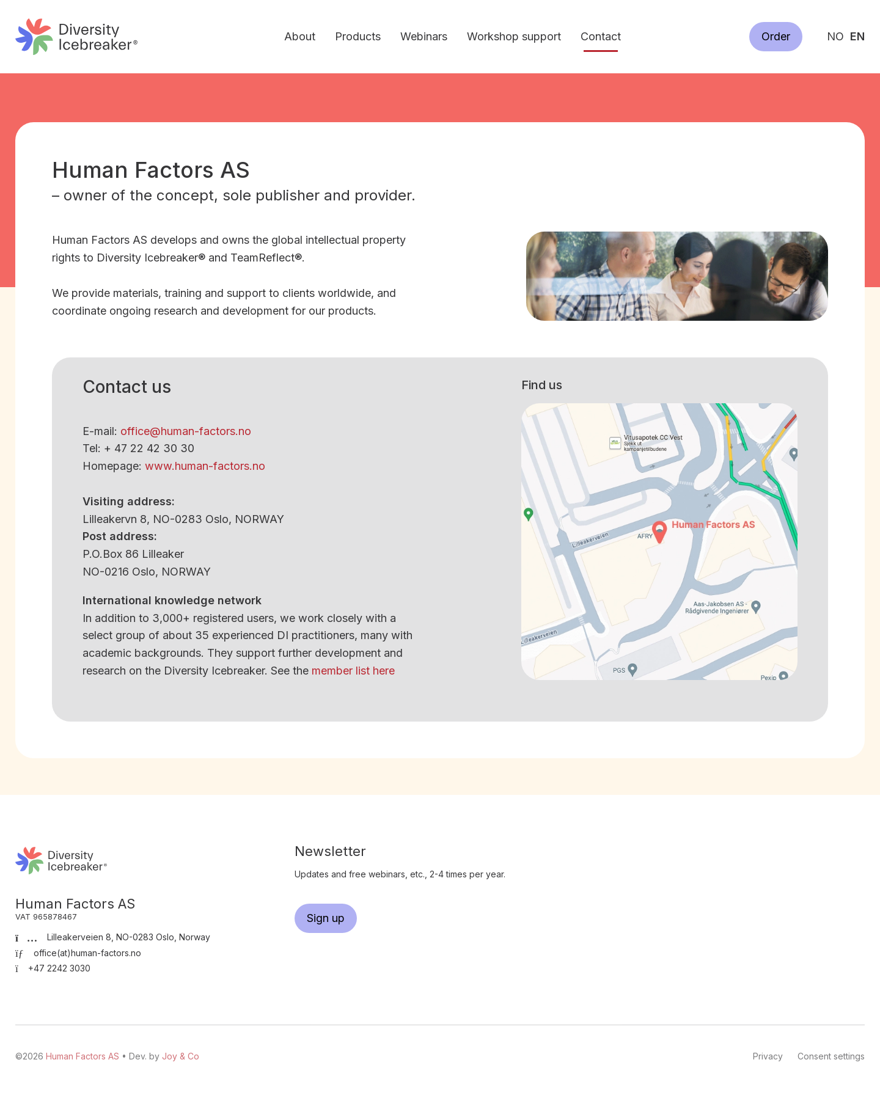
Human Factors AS (76, 36)
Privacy (768, 1056)
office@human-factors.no (185, 431)
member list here (353, 670)
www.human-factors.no (205, 465)
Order (775, 36)
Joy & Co (180, 1056)
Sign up (326, 918)
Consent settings (831, 1056)
